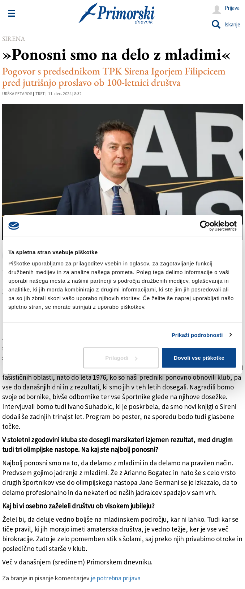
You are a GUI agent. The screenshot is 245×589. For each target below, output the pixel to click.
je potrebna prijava (116, 578)
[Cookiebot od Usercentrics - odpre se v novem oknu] (205, 225)
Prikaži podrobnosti (197, 335)
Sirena (13, 38)
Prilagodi (121, 358)
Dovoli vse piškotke (199, 358)
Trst (40, 93)
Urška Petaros (17, 93)
